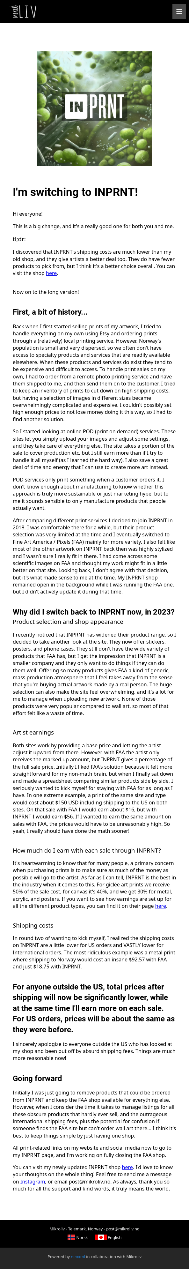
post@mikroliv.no (122, 1229)
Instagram (32, 1181)
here (51, 273)
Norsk (78, 1237)
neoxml (78, 1256)
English (108, 1237)
